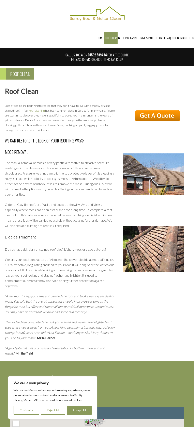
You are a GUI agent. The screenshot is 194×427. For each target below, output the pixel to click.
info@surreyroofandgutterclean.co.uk (97, 59)
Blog (191, 38)
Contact (182, 38)
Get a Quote (170, 38)
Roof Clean (111, 38)
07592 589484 (97, 55)
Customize (26, 410)
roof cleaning (37, 110)
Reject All (53, 410)
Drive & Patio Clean (150, 38)
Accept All (79, 410)
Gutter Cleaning (128, 38)
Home (100, 38)
